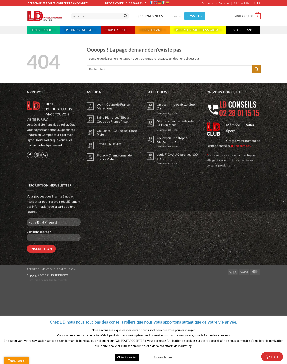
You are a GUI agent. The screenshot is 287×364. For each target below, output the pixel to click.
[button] (242, 3)
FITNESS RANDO (43, 30)
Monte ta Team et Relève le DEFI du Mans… (175, 123)
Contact (177, 16)
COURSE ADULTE (118, 30)
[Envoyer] (125, 16)
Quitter (146, 357)
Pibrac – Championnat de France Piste (114, 157)
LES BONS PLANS (243, 30)
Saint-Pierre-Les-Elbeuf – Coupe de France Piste (114, 119)
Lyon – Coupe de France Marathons (113, 106)
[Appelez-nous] (44, 155)
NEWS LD (194, 16)
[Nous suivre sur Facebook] (255, 3)
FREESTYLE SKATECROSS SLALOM (198, 30)
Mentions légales (54, 269)
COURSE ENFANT (152, 30)
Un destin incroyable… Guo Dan (176, 106)
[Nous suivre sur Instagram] (37, 155)
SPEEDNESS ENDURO (80, 30)
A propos (33, 269)
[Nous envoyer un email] (258, 3)
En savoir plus (163, 357)
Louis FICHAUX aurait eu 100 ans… (177, 156)
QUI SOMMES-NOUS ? (152, 16)
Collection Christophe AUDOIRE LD (172, 139)
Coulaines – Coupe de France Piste (117, 132)
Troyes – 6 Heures (109, 143)
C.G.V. (72, 269)
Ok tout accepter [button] (127, 357)
